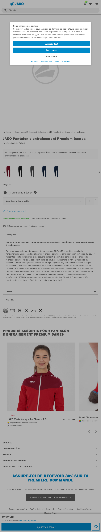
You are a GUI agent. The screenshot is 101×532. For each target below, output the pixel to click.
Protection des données (41, 61)
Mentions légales (62, 61)
